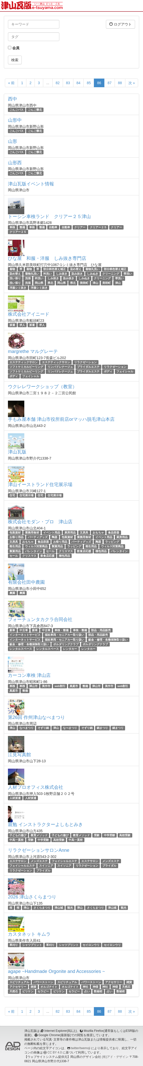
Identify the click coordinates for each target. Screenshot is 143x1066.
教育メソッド (39, 835)
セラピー (43, 991)
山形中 (15, 120)
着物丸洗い (92, 269)
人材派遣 (15, 798)
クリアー (79, 227)
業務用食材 (32, 532)
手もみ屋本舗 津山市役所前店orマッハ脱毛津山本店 (61, 419)
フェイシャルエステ (64, 860)
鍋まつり (102, 728)
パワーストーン (43, 982)
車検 (12, 227)
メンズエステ (39, 860)
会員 (13, 48)
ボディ (108, 371)
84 (78, 83)
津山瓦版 (17, 451)
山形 (12, 141)
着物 (12, 269)
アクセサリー (113, 982)
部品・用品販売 (101, 630)
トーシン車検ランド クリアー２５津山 (49, 216)
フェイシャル (124, 371)
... (47, 83)
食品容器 (113, 532)
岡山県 (39, 283)
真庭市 (74, 686)
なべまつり (26, 728)
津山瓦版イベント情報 (31, 183)
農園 (12, 592)
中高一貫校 (16, 839)
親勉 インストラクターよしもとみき (45, 824)
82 (58, 83)
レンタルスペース (20, 648)
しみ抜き (61, 273)
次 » (131, 83)
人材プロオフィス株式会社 (35, 787)
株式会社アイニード (28, 314)
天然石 (126, 986)
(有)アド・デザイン (115, 1057)
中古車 (23, 630)
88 (120, 83)
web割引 (59, 686)
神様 (95, 986)
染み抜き (77, 273)
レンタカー (70, 648)
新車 (12, 630)
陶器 (54, 537)
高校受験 (124, 835)
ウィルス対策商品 (36, 546)
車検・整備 (61, 630)
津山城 (58, 907)
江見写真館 (19, 754)
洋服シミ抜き (17, 287)
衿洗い (47, 273)
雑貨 (129, 982)
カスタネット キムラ (29, 934)
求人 (22, 324)
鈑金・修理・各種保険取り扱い (108, 639)
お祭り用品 (16, 537)
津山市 (33, 686)
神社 (85, 986)
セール (50, 551)
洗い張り (15, 278)
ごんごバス (16, 109)
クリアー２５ (98, 227)
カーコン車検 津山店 (29, 675)
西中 (12, 98)
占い (87, 991)
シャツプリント (32, 944)
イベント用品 (51, 532)
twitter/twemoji (80, 1048)
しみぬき (92, 273)
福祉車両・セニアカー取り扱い (64, 634)
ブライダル (109, 865)
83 (68, 83)
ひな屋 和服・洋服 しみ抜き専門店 (47, 258)
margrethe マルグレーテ (33, 351)
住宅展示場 (26, 495)
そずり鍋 (43, 728)
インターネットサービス (24, 634)
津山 (95, 283)
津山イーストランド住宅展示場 (40, 484)
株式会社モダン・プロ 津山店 (40, 521)
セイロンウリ (91, 944)
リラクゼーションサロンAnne (38, 850)
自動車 (53, 227)
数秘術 (98, 991)
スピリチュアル (19, 982)
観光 (70, 907)
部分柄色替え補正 (54, 269)
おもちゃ (98, 532)
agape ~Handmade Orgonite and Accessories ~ (56, 971)
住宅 (12, 495)
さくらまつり (42, 907)
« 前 (11, 83)
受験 (97, 835)
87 (109, 83)
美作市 (46, 686)
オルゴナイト (48, 986)
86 (99, 83)
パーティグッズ (38, 537)
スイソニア (46, 865)
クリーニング (110, 273)
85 (89, 83)
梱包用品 (101, 551)
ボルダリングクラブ (66, 644)
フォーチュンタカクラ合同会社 (40, 619)
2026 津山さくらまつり (32, 896)
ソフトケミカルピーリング (26, 366)
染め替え (75, 269)
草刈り (13, 944)
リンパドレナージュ (60, 366)
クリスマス (66, 551)
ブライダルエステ (88, 366)
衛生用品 (15, 546)
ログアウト (120, 24)
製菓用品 (57, 546)
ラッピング (112, 541)
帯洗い (128, 273)
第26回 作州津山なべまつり (36, 717)
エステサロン (17, 860)
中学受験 (109, 835)
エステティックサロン (23, 362)
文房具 (84, 532)
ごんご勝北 (35, 109)
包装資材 (15, 532)
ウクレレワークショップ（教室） (42, 386)
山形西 (15, 162)
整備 (22, 227)
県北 (50, 283)
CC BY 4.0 (55, 1052)
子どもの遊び (17, 835)
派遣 (12, 324)
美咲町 (84, 283)
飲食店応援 (84, 551)
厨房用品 (70, 532)
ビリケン (28, 991)
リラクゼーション (85, 362)
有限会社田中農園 (26, 582)
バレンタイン (33, 551)
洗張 (28, 278)
